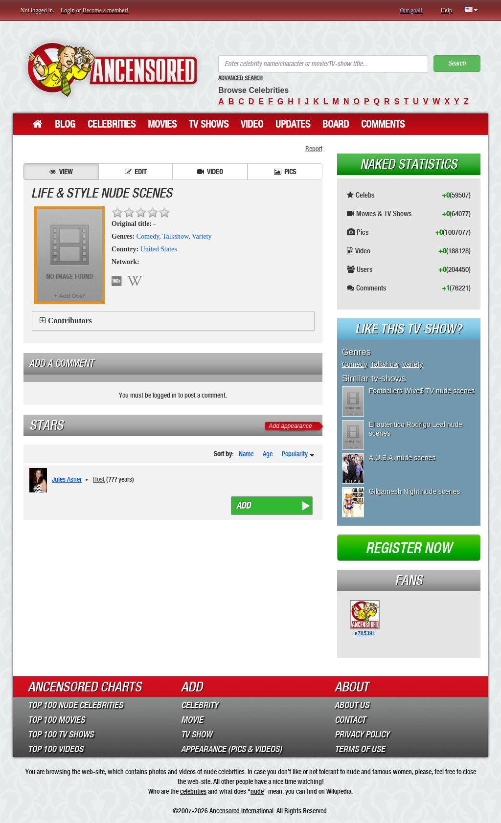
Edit (135, 172)
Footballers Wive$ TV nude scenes (422, 391)
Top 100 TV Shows (60, 734)
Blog (65, 124)
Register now (408, 548)
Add (243, 505)
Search (457, 63)
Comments (383, 124)
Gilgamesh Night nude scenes (414, 491)
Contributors (70, 320)
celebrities (193, 791)
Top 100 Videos (55, 749)
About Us (352, 705)
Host (99, 479)
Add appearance (290, 426)
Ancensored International (241, 811)
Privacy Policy (362, 734)
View (60, 172)
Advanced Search (240, 78)
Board (335, 124)
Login (68, 10)
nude (257, 791)
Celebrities (112, 124)
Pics (285, 172)
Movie (192, 719)
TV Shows (208, 124)
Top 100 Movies (56, 719)
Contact (350, 719)
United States (158, 249)
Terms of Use (360, 749)
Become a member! (106, 10)
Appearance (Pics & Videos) (231, 749)
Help (446, 10)
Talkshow (175, 236)
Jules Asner (67, 479)
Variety (201, 236)
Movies (162, 124)
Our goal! (411, 10)
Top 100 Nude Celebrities (75, 705)
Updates (292, 124)
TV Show (196, 734)
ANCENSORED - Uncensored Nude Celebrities (112, 69)
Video (252, 124)
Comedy (148, 236)
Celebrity (199, 705)
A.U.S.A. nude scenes (402, 458)
